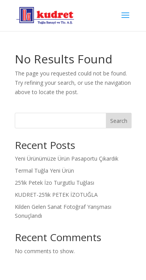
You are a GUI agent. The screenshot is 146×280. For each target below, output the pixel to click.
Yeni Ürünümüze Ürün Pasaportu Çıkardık (66, 158)
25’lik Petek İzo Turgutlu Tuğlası (54, 182)
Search (118, 120)
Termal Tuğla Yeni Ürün (44, 170)
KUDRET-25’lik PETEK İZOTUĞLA (56, 194)
